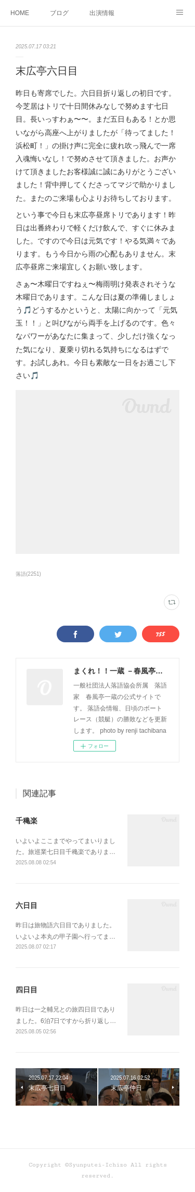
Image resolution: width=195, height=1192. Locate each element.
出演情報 (101, 13)
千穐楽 (26, 821)
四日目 (26, 990)
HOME (19, 13)
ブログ (59, 13)
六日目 (26, 905)
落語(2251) (28, 574)
